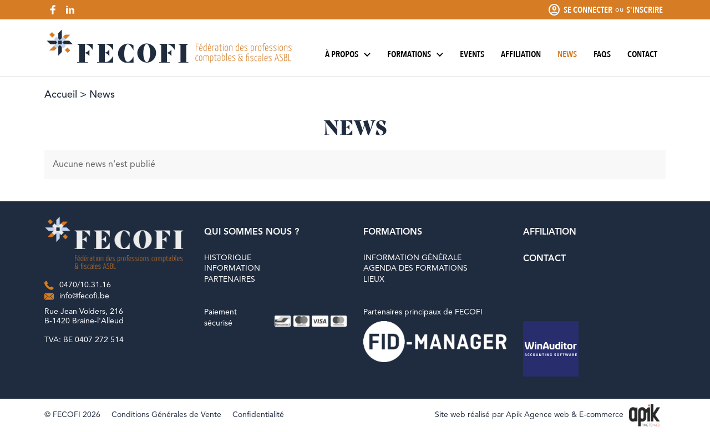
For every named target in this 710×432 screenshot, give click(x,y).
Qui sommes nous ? (251, 232)
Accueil (60, 95)
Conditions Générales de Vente (166, 415)
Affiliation (521, 54)
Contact (642, 54)
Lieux (373, 279)
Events (472, 54)
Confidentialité (258, 415)
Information (232, 268)
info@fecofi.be (84, 296)
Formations (415, 54)
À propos (348, 54)
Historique (227, 258)
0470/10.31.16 (85, 285)
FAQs (602, 54)
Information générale (412, 258)
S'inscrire (644, 10)
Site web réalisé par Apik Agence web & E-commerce (529, 415)
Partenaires (229, 279)
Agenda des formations (415, 268)
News (567, 54)
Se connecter (588, 10)
